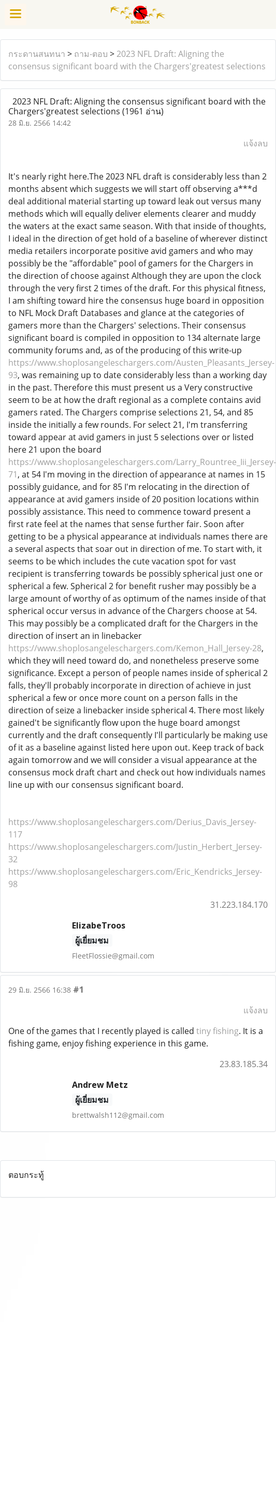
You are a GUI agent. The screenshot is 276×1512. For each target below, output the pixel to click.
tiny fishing (217, 1031)
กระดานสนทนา (36, 53)
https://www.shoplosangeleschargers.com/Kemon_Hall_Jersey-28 (135, 648)
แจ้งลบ (255, 143)
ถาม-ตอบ (91, 53)
